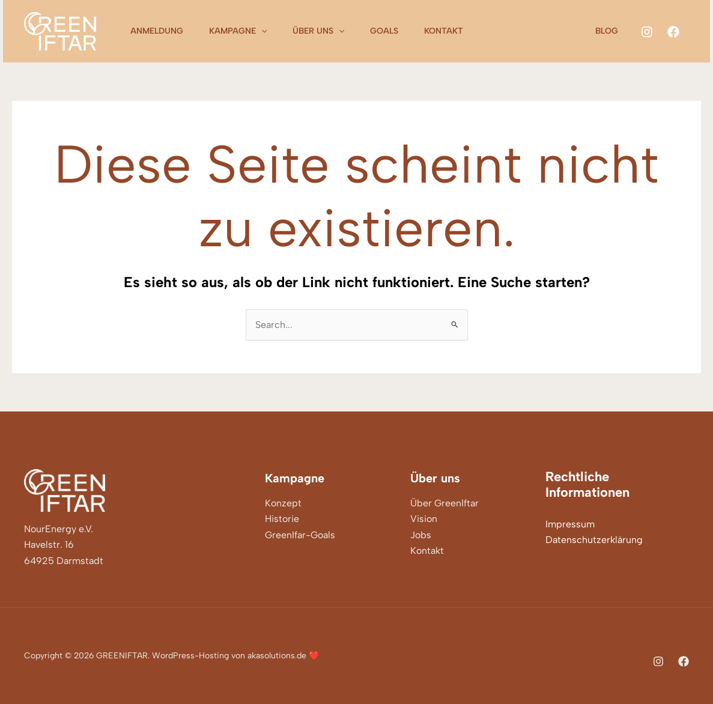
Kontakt (458, 31)
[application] (266, 31)
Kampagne (243, 31)
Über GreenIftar (444, 503)
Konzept (283, 503)
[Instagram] (647, 32)
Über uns (326, 31)
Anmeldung (158, 31)
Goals (395, 31)
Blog (609, 31)
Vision (423, 518)
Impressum (570, 524)
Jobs (420, 535)
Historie (282, 518)
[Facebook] (673, 32)
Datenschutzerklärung (594, 539)
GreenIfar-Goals (300, 535)
